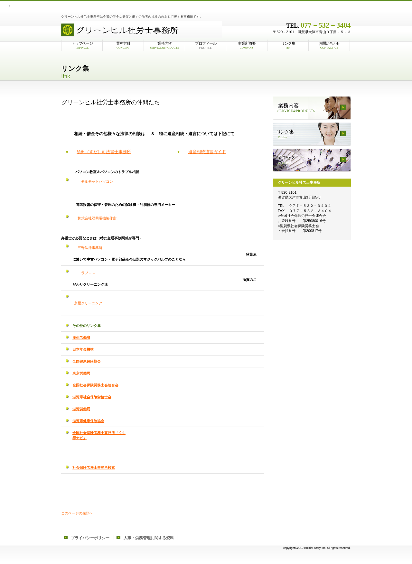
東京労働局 (83, 373)
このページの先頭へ (77, 513)
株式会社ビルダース (141, 28)
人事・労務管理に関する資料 (149, 538)
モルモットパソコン (93, 181)
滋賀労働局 (81, 409)
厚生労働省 (81, 337)
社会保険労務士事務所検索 (93, 467)
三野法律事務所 (88, 248)
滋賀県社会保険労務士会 (91, 397)
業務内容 (312, 108)
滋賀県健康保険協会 (88, 421)
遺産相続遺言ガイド (207, 151)
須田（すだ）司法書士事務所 (104, 151)
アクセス (312, 160)
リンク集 (312, 134)
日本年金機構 (83, 349)
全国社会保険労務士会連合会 (95, 385)
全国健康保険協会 (86, 361)
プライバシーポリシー (90, 538)
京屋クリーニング (88, 303)
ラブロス (166, 273)
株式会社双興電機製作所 (95, 218)
